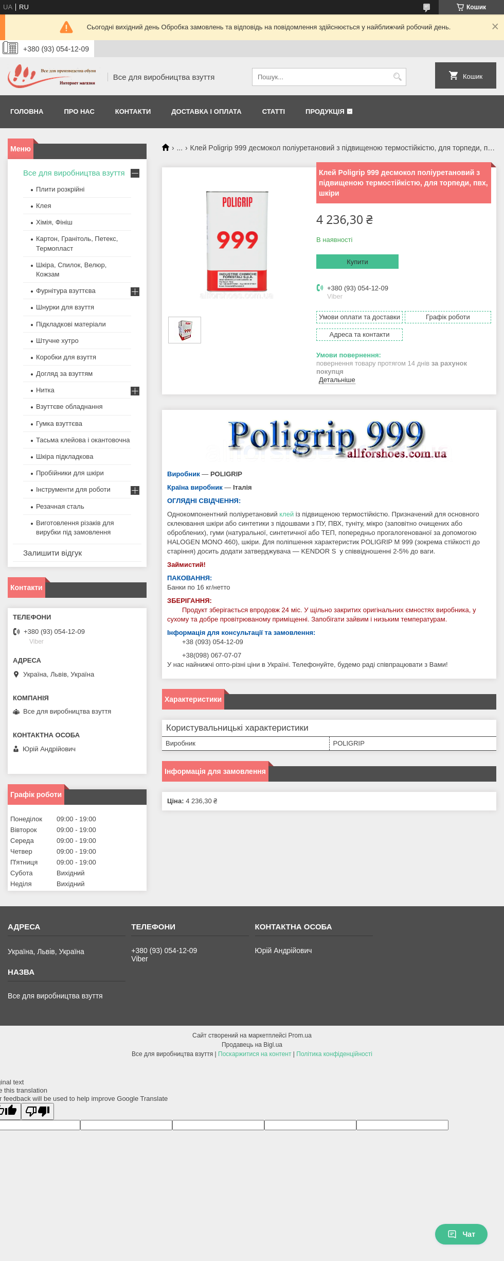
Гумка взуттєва (59, 423)
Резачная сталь (60, 506)
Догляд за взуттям (64, 373)
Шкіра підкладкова (64, 456)
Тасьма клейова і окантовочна (83, 440)
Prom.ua (300, 1035)
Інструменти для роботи (73, 489)
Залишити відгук (52, 552)
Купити (357, 262)
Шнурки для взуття (65, 307)
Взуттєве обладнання (69, 406)
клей (286, 514)
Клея (43, 206)
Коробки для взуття (66, 357)
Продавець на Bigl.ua (252, 1044)
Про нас (79, 111)
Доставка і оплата (206, 111)
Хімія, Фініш (54, 222)
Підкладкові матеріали (71, 324)
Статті (273, 111)
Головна (26, 111)
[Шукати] (397, 77)
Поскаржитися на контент (254, 1054)
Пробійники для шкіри (70, 473)
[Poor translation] (37, 1111)
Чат (461, 1234)
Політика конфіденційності (334, 1054)
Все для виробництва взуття (74, 172)
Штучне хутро (57, 340)
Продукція (325, 111)
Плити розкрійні (60, 189)
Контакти (133, 111)
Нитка (45, 390)
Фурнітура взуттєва (66, 291)
